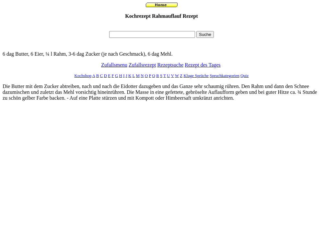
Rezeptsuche (170, 65)
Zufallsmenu (114, 65)
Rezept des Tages (203, 65)
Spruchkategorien (224, 75)
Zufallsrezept (142, 65)
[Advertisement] (161, 26)
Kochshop (83, 75)
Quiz (244, 75)
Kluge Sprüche (196, 75)
